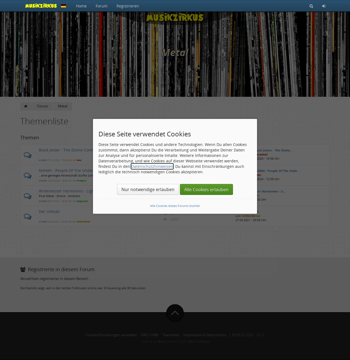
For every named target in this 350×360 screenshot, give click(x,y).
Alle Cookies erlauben (206, 189)
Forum (101, 5)
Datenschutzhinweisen (152, 166)
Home (81, 5)
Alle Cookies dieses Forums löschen (175, 206)
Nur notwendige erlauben (147, 189)
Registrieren (127, 5)
